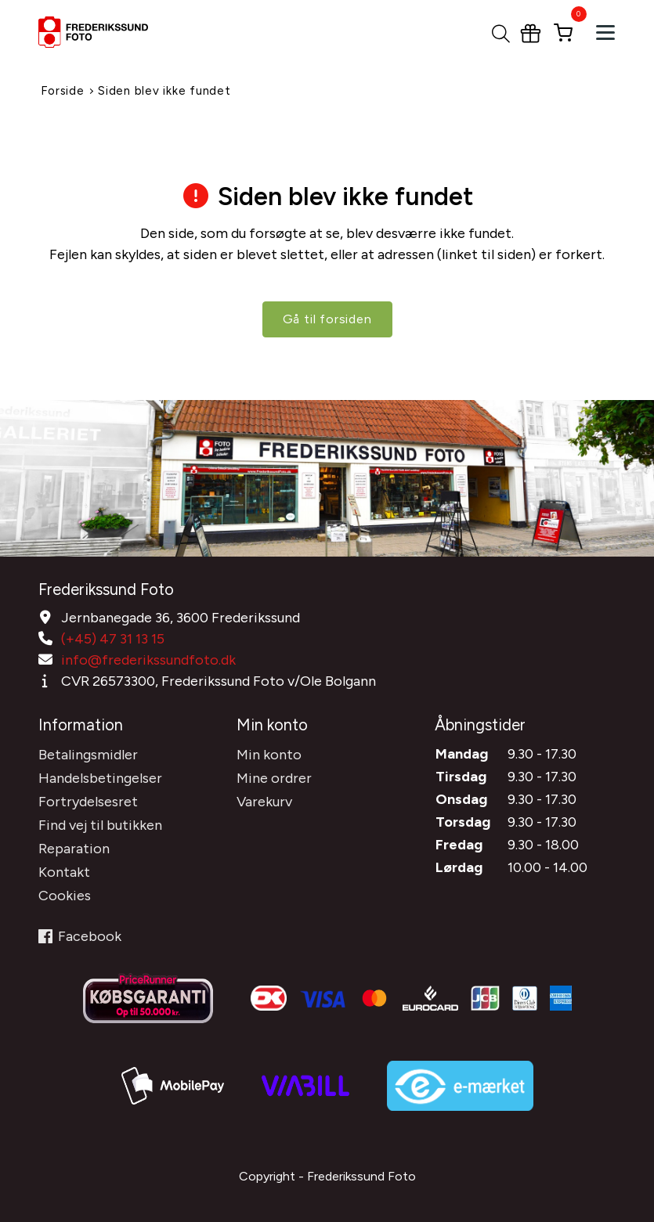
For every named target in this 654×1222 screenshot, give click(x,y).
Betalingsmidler (88, 754)
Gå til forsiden (327, 319)
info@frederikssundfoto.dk (148, 660)
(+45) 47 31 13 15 (112, 638)
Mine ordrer (274, 778)
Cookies (64, 895)
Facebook (79, 936)
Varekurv (264, 801)
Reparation (74, 848)
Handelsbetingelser (100, 778)
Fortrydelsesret (88, 801)
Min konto (269, 754)
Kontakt (64, 872)
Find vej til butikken (100, 825)
